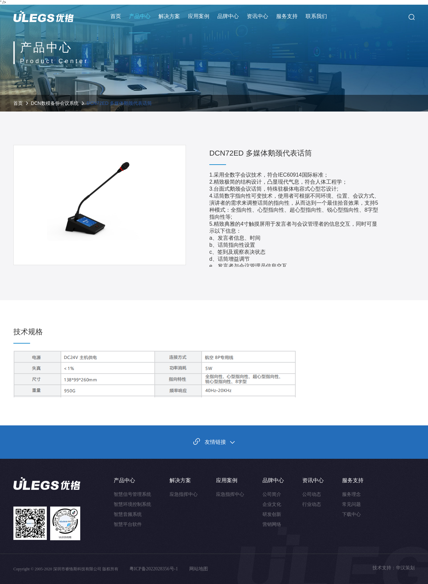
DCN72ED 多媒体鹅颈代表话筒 (119, 103)
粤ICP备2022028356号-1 (154, 568)
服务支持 (287, 16)
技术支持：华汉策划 (393, 567)
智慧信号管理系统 (132, 494)
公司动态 (311, 494)
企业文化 (271, 504)
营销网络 (271, 524)
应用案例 (198, 16)
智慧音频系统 (128, 514)
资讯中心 (257, 16)
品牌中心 (228, 16)
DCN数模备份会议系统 (54, 103)
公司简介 (271, 494)
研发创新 (271, 514)
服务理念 (351, 494)
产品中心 (139, 16)
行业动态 (311, 504)
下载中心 (351, 514)
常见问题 (351, 504)
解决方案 (169, 16)
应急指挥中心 (184, 494)
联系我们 (316, 16)
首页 (115, 16)
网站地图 (198, 568)
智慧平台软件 (128, 524)
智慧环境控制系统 (132, 504)
